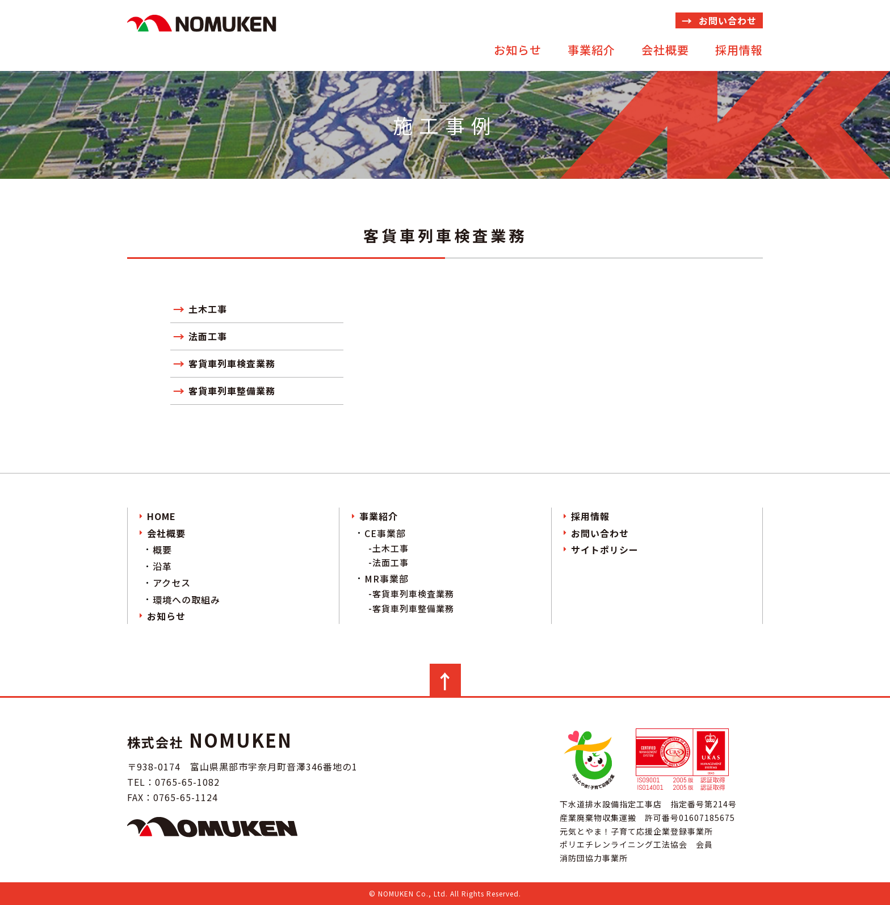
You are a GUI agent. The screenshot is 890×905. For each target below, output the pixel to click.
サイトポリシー (605, 549)
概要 (162, 549)
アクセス (172, 582)
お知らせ (517, 49)
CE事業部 (385, 533)
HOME (161, 516)
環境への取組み (186, 599)
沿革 (162, 566)
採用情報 (739, 49)
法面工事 (207, 336)
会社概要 (665, 49)
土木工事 (207, 309)
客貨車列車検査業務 (231, 363)
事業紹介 (591, 49)
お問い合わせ (728, 20)
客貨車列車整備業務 (231, 390)
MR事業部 (386, 578)
